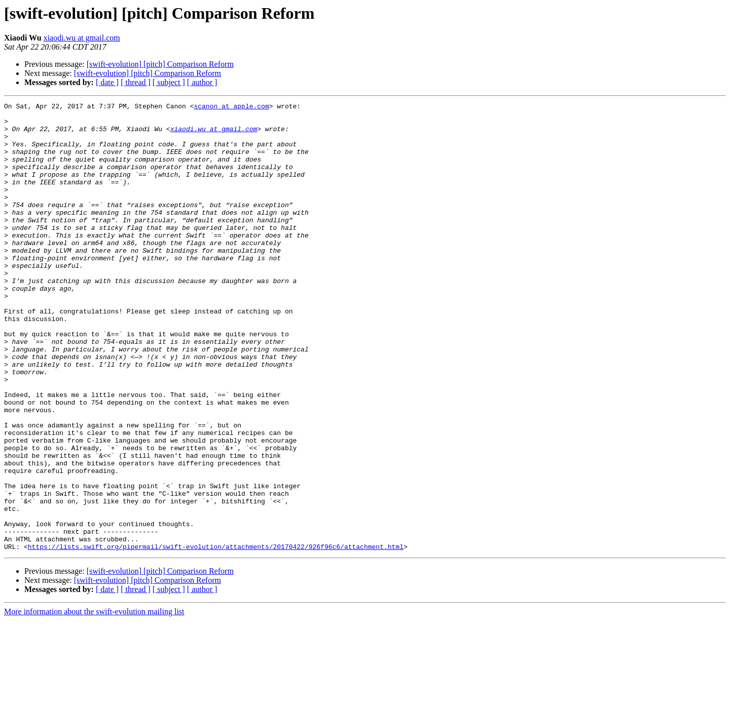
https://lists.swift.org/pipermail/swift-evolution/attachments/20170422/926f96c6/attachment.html (216, 636)
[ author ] (202, 82)
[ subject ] (169, 82)
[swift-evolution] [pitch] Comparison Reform (160, 64)
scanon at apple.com (231, 107)
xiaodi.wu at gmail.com (82, 37)
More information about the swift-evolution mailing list (94, 701)
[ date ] (107, 82)
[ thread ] (136, 82)
